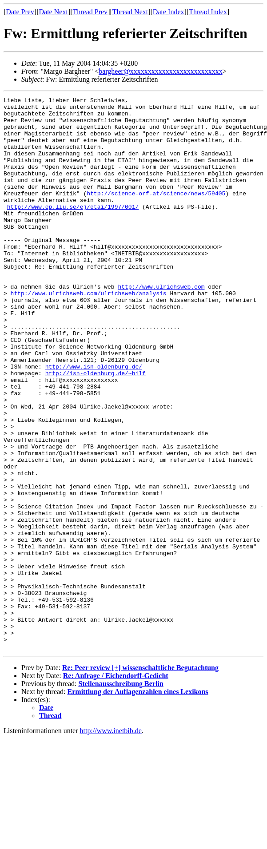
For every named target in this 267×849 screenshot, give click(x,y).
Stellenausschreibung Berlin (120, 794)
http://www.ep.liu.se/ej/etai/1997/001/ (73, 229)
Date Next (53, 12)
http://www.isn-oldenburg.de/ (93, 421)
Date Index (168, 12)
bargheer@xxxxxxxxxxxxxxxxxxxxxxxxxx (160, 71)
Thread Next (130, 12)
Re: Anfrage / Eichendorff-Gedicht (115, 786)
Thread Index (208, 12)
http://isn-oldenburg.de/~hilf (95, 429)
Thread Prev (90, 12)
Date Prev (20, 12)
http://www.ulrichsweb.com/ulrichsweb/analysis (89, 333)
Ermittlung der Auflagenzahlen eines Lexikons (138, 802)
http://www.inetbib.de (111, 841)
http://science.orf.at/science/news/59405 (156, 213)
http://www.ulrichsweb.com (161, 325)
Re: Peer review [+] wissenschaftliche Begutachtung (140, 778)
